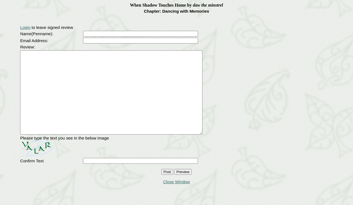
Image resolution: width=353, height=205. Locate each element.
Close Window (176, 198)
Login (25, 27)
